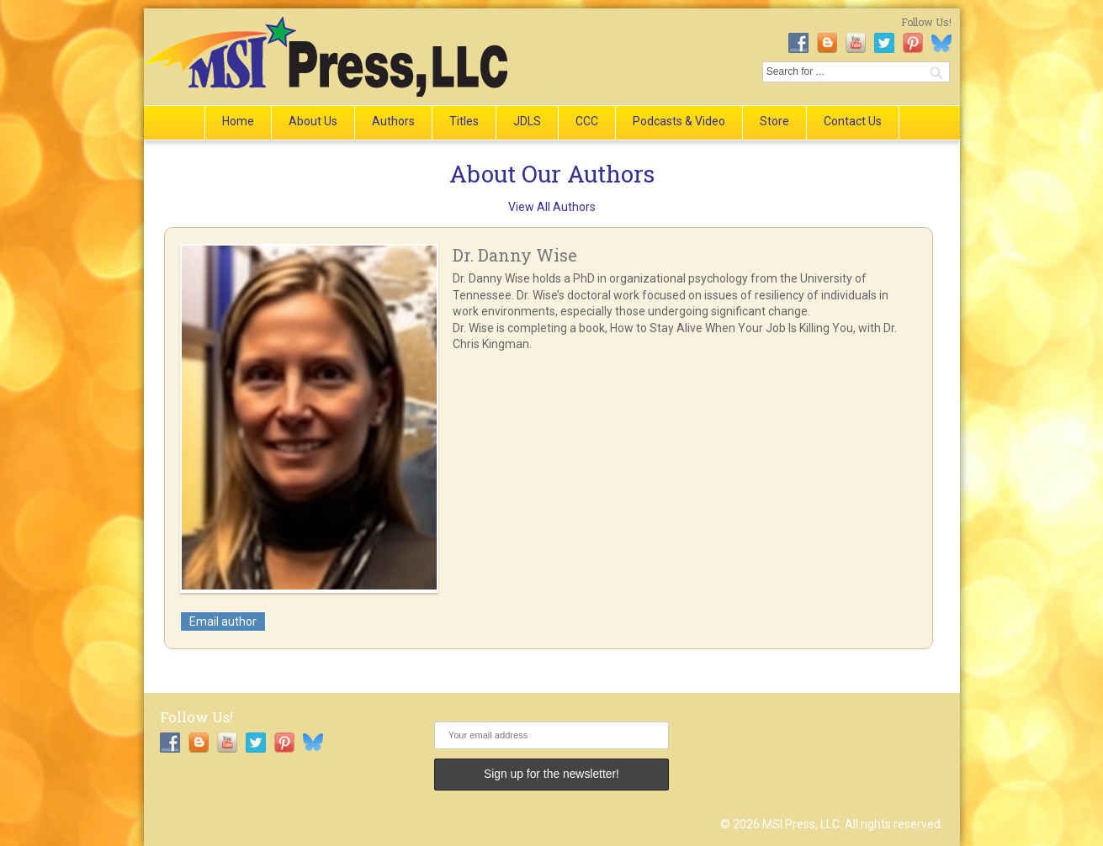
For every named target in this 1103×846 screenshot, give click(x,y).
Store (774, 121)
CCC (586, 121)
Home (238, 121)
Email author (223, 621)
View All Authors (552, 207)
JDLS (527, 121)
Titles (464, 121)
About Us (313, 121)
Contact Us (853, 121)
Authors (393, 121)
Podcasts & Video (679, 121)
